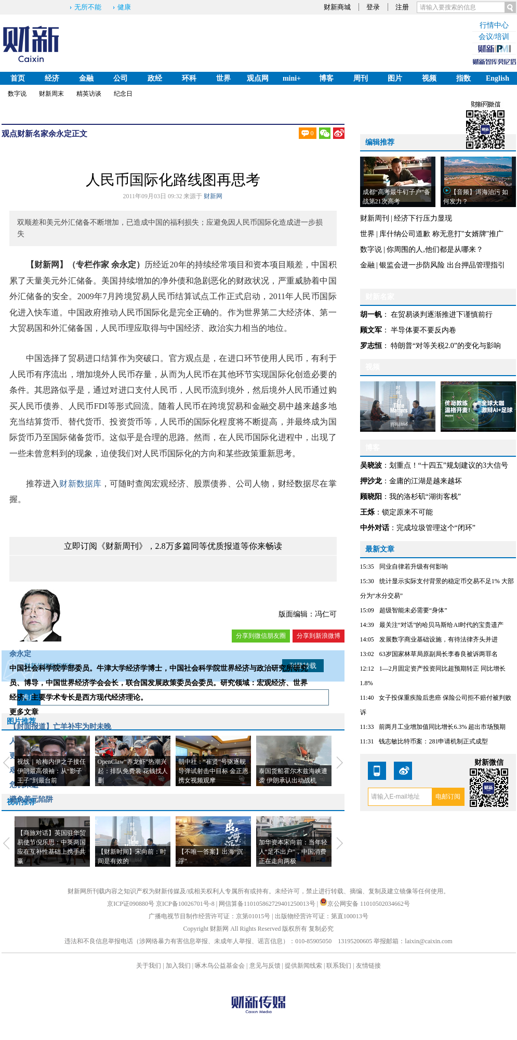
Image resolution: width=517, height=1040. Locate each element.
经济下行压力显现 (423, 218)
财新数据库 (80, 483)
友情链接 (368, 965)
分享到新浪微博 (318, 635)
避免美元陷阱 (31, 799)
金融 (86, 78)
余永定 (60, 134)
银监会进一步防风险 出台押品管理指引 (442, 265)
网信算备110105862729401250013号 (268, 903)
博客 (326, 78)
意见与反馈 (265, 965)
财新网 (213, 196)
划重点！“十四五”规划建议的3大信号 (448, 465)
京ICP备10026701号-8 (186, 903)
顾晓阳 (371, 496)
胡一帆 (371, 314)
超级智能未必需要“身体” (413, 610)
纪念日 (123, 93)
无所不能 (87, 7)
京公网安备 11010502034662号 (365, 903)
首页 (17, 78)
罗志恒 (371, 346)
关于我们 (148, 965)
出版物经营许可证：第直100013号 (321, 916)
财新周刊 (374, 218)
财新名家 (32, 134)
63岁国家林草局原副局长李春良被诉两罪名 (438, 654)
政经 (155, 78)
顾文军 (371, 330)
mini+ (292, 78)
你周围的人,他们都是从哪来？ (435, 249)
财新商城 (337, 7)
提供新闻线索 (303, 965)
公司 (120, 78)
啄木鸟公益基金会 (220, 965)
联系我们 (338, 965)
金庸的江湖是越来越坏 (425, 481)
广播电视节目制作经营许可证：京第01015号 (209, 916)
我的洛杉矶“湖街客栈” (425, 496)
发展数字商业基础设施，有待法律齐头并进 (438, 639)
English (497, 78)
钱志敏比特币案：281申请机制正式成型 (433, 741)
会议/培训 (494, 37)
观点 (9, 134)
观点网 (258, 78)
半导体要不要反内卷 (423, 330)
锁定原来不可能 (407, 512)
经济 (52, 78)
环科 (189, 78)
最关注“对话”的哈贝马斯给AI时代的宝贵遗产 (441, 624)
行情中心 (494, 25)
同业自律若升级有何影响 (413, 566)
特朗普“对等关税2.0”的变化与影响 (446, 346)
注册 (402, 7)
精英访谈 (88, 93)
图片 (395, 78)
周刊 (360, 78)
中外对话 (374, 528)
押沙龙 (371, 481)
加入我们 (178, 965)
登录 (373, 7)
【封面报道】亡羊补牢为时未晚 (60, 726)
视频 (429, 78)
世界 (223, 78)
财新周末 (51, 93)
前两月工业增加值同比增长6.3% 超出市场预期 (442, 726)
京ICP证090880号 (130, 903)
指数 (463, 78)
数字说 (17, 93)
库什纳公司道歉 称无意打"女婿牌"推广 (441, 234)
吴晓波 (371, 465)
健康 (124, 7)
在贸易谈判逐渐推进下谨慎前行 (442, 314)
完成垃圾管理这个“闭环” (435, 528)
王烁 (367, 512)
